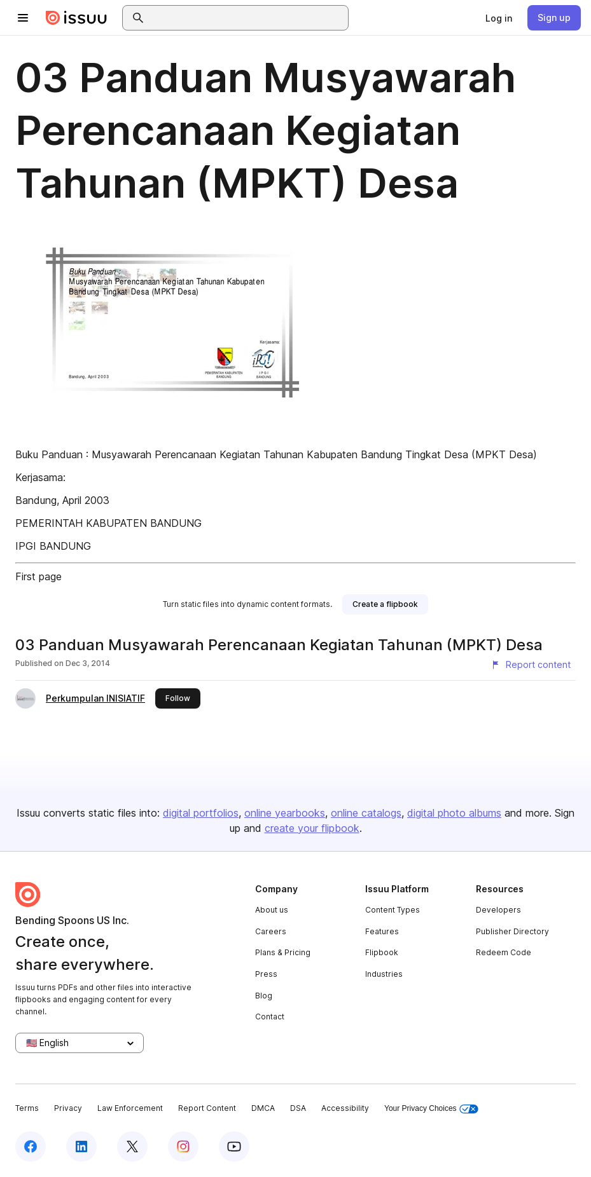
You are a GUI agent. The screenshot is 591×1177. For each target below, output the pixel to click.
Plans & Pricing (282, 952)
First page (38, 576)
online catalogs (366, 812)
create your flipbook (312, 828)
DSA (298, 1108)
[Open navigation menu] (23, 18)
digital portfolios (201, 812)
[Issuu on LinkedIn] (81, 1146)
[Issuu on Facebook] (30, 1146)
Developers (498, 910)
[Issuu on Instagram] (183, 1146)
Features (382, 931)
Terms (27, 1108)
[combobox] (247, 18)
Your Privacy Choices (431, 1108)
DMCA (263, 1108)
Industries (384, 974)
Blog (263, 995)
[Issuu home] (76, 18)
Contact (269, 1016)
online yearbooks (284, 812)
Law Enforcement (130, 1108)
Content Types (392, 910)
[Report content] (530, 664)
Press (266, 974)
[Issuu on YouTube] (234, 1146)
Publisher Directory (512, 931)
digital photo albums (454, 812)
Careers (270, 931)
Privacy (68, 1108)
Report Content (207, 1108)
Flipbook (381, 952)
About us (271, 910)
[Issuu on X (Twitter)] (132, 1146)
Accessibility (345, 1108)
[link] (498, 18)
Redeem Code (503, 952)
